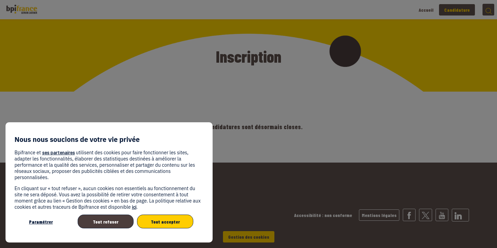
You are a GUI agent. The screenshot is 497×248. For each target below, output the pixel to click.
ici (134, 207)
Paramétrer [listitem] (41, 222)
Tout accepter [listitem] (165, 222)
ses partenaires (58, 152)
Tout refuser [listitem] (105, 222)
